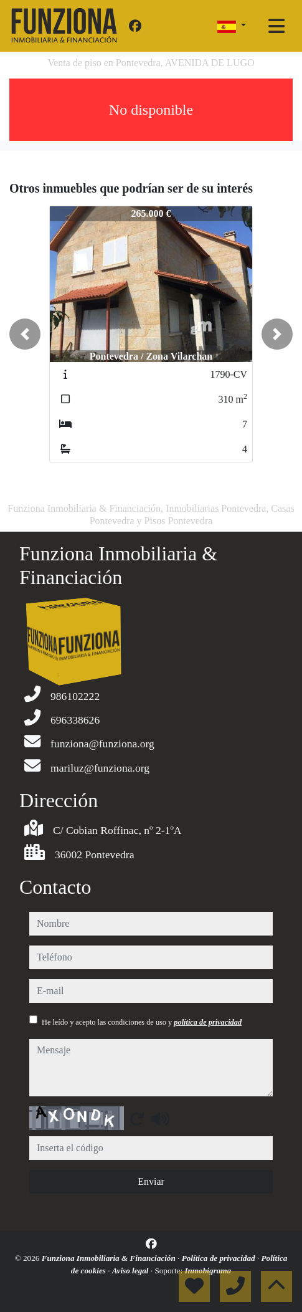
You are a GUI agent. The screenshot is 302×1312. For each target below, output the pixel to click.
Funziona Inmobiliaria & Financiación (109, 1258)
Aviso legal (131, 1270)
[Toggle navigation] (276, 26)
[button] (24, 334)
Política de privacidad (219, 1258)
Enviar (151, 1181)
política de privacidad (208, 1022)
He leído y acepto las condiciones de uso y (142, 1022)
